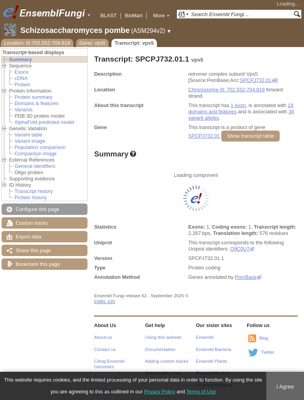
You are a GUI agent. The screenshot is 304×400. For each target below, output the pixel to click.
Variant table (28, 135)
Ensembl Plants (212, 361)
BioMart (133, 15)
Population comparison (40, 147)
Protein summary (34, 97)
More (161, 15)
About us (103, 337)
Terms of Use (201, 392)
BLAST (108, 15)
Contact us (105, 349)
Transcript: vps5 (134, 43)
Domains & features (36, 103)
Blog (263, 338)
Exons (22, 72)
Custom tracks (32, 223)
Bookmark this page (38, 264)
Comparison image (35, 153)
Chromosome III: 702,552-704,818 (226, 90)
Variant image (30, 141)
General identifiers (35, 166)
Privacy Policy (159, 392)
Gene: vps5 (92, 43)
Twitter (267, 352)
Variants (24, 110)
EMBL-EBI (104, 301)
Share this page (33, 250)
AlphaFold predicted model (44, 122)
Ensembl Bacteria (213, 349)
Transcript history (34, 191)
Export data (28, 237)
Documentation (160, 349)
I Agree (285, 387)
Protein (23, 84)
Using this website (163, 337)
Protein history (31, 197)
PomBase (246, 277)
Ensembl (205, 337)
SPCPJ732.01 (255, 80)
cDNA (21, 78)
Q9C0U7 (240, 249)
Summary (20, 59)
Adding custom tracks (166, 361)
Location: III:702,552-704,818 (37, 43)
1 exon (238, 105)
